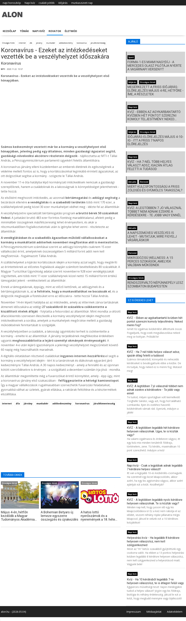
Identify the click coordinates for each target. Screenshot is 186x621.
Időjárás (63, 3)
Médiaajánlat (154, 611)
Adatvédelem (174, 611)
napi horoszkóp (12, 3)
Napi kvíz (29, 3)
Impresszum (133, 611)
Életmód (71, 31)
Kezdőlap (9, 31)
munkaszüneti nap (82, 3)
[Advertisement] (61, 114)
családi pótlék (47, 3)
